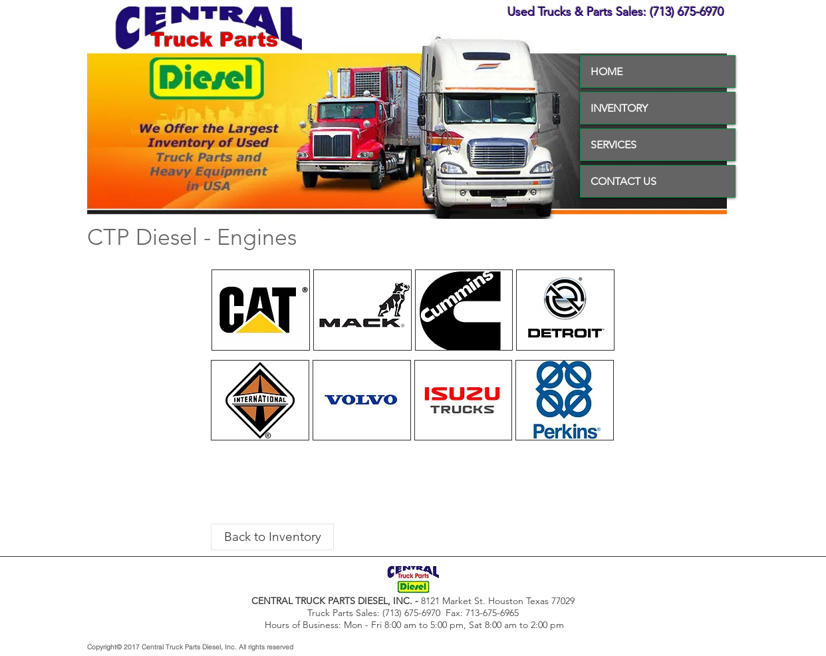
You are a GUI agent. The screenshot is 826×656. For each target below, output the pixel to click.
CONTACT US (623, 181)
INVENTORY (619, 108)
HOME (606, 71)
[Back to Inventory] (272, 537)
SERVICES (613, 144)
